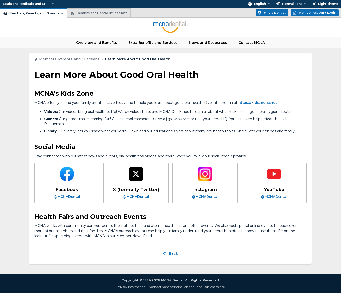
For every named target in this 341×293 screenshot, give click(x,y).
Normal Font (291, 3)
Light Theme (325, 3)
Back (170, 253)
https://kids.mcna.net (257, 102)
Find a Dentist (272, 12)
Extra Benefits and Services (153, 42)
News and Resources (208, 42)
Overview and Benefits (96, 42)
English (259, 3)
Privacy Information (131, 287)
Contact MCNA (251, 42)
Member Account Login (315, 12)
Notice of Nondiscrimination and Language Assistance (187, 287)
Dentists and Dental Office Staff (98, 12)
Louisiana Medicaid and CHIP (29, 3)
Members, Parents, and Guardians (33, 13)
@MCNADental (67, 197)
